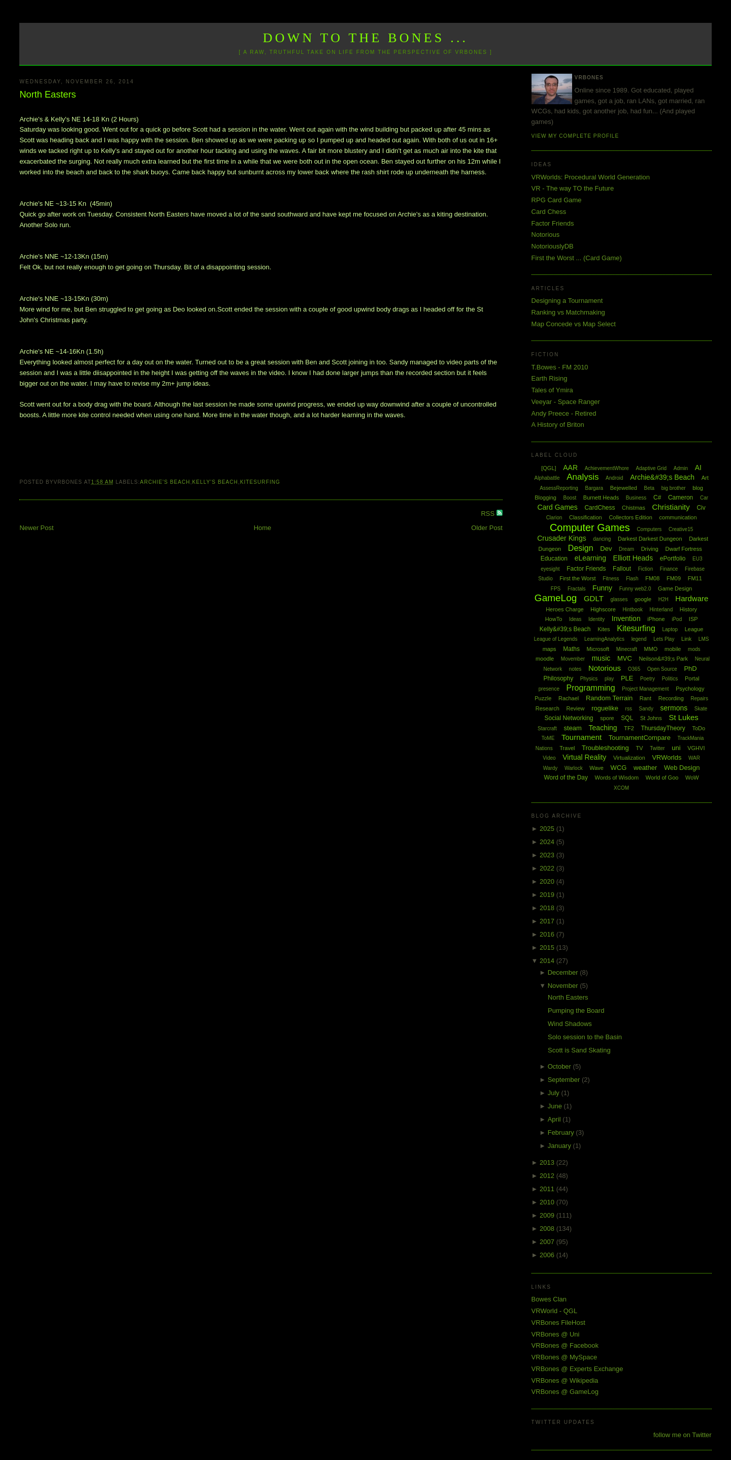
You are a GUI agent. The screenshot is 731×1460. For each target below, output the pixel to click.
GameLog (556, 598)
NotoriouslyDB (552, 246)
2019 (548, 894)
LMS (704, 639)
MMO (651, 649)
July (554, 1093)
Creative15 (681, 529)
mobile (672, 649)
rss (628, 708)
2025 (548, 828)
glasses (618, 599)
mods (694, 649)
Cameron (680, 497)
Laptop (670, 629)
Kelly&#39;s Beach (565, 629)
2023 (548, 855)
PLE (627, 678)
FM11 (695, 578)
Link (686, 639)
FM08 (652, 578)
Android (614, 478)
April (555, 1119)
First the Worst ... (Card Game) (576, 258)
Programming (591, 688)
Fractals (577, 589)
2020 (548, 881)
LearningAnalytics (604, 639)
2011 (548, 1189)
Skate (701, 708)
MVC (624, 658)
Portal (692, 678)
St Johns (651, 718)
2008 (548, 1228)
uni (676, 748)
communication (678, 517)
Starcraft (547, 728)
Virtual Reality (584, 757)
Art (705, 478)
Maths (571, 649)
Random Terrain (609, 698)
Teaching (603, 728)
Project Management (645, 689)
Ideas (575, 619)
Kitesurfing (260, 482)
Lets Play (663, 639)
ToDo (698, 728)
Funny (602, 588)
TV (639, 748)
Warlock (573, 768)
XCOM (621, 788)
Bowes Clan (549, 1299)
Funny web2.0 (635, 589)
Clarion (554, 517)
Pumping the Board (576, 1010)
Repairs (699, 698)
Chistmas (633, 508)
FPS (555, 589)
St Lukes (683, 717)
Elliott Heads (633, 558)
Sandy (646, 708)
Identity (596, 619)
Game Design (675, 588)
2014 (548, 961)
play (609, 678)
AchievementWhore (607, 468)
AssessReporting (559, 488)
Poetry (647, 678)
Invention (626, 618)
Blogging (545, 497)
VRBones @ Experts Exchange (577, 1369)
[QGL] (548, 468)
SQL (627, 718)
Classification (585, 517)
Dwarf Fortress (684, 549)
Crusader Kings (561, 538)
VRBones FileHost (558, 1322)
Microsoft (598, 649)
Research (547, 708)
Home (263, 528)
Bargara (594, 488)
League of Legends (556, 639)
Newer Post (36, 528)
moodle (545, 659)
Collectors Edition (630, 517)
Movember (573, 659)
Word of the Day (565, 777)
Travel (567, 748)
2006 (548, 1255)
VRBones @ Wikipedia (565, 1380)
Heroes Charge (565, 609)
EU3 (697, 559)
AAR (570, 467)
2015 (548, 947)
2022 (548, 868)
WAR (694, 758)
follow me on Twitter (682, 1435)
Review (575, 708)
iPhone (655, 619)
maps (549, 649)
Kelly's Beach (215, 482)
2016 (548, 934)
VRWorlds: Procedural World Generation (590, 177)
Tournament (581, 737)
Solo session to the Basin (585, 1037)
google (643, 599)
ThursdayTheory (663, 728)
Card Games (557, 507)
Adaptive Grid (651, 468)
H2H (663, 599)
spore (607, 718)
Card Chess (549, 211)
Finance (669, 569)
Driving (649, 549)
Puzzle (543, 698)
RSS (488, 513)
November (564, 985)
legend (639, 639)
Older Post (486, 528)
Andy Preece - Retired (563, 413)
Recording (671, 698)
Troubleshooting (605, 748)
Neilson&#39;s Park (663, 659)
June (556, 1106)
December (564, 972)
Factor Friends (552, 223)
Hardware (691, 598)
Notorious (545, 234)
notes (575, 669)
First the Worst (577, 578)
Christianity (671, 507)
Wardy (550, 768)
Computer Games (590, 527)
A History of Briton (557, 424)
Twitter (657, 748)
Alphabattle (546, 478)
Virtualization (629, 758)
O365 (634, 669)
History (688, 609)
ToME (548, 738)
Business (636, 498)
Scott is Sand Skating (579, 1050)
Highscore (603, 609)
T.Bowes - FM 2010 (559, 367)
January (560, 1146)
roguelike (604, 708)
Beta (649, 488)
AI (698, 467)
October (560, 1066)
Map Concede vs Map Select (573, 324)
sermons (674, 708)
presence (549, 689)
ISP (693, 619)
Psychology (690, 689)
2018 (548, 908)
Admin (681, 468)
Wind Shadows (570, 1024)
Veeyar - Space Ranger (565, 402)
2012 (548, 1175)
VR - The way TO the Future (572, 188)
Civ (700, 507)
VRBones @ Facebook (565, 1345)
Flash (632, 578)
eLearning (590, 558)
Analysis (583, 477)
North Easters (47, 94)
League (694, 629)
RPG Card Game (556, 200)
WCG (619, 767)
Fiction (645, 569)
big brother (673, 488)
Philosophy (559, 678)
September (565, 1079)
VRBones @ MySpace (564, 1357)
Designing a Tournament (567, 300)
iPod (677, 619)
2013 (548, 1162)
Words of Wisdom (617, 777)
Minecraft (626, 649)
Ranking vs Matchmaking (568, 312)
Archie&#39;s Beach (662, 477)
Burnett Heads (601, 497)
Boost (570, 498)
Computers (649, 529)
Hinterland (661, 609)
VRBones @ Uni (555, 1334)
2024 (548, 842)
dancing (602, 539)
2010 (548, 1202)
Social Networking (568, 718)
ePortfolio (673, 558)
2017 (548, 921)
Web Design (682, 767)
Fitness (611, 578)
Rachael (568, 698)
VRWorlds (666, 757)
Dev (606, 548)
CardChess (599, 507)
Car (704, 498)
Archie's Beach (165, 482)
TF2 (629, 728)
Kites (603, 629)
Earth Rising (549, 378)
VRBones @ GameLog (565, 1391)
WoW (692, 777)
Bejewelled (623, 488)
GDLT (594, 598)
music (601, 658)
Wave (596, 768)
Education (554, 558)
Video (549, 758)
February (562, 1132)
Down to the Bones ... (366, 37)
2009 (548, 1215)
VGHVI (696, 748)
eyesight (550, 569)
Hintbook (633, 609)
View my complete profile (575, 136)
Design (580, 548)
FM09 (674, 578)
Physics (588, 678)
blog (697, 488)
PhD (690, 668)
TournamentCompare (640, 737)
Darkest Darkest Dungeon (650, 539)
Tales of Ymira (552, 390)
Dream (626, 549)
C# (657, 497)
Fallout (622, 568)
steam (573, 728)
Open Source (662, 669)
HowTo (553, 619)
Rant (645, 698)
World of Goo (662, 777)
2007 (548, 1242)
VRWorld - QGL (554, 1311)
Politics (670, 678)
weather (645, 767)
